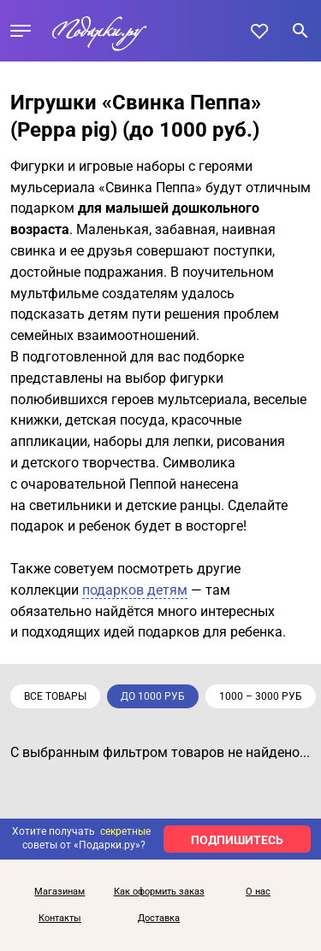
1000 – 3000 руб (260, 696)
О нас (258, 892)
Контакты (60, 918)
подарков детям (134, 590)
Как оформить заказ (159, 892)
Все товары (55, 696)
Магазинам (59, 892)
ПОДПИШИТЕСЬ (237, 840)
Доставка (159, 918)
